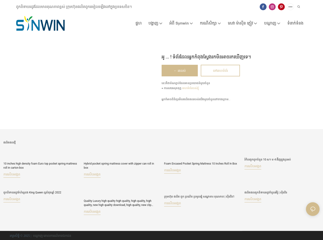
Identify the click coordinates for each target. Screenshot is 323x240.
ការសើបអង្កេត (11, 174)
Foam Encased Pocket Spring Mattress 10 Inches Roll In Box (200, 163)
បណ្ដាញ (37, 235)
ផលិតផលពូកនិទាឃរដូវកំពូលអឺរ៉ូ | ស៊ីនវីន (265, 192)
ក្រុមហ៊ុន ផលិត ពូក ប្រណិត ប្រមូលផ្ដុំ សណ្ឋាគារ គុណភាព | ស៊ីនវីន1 (199, 192)
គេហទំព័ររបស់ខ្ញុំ (190, 88)
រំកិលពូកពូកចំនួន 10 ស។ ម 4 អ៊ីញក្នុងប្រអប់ (267, 159)
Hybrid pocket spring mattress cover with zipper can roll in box (119, 165)
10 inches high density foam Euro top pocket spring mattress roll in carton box (40, 165)
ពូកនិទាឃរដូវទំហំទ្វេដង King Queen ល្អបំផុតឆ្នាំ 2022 (32, 192)
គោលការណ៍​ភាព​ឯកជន (57, 235)
